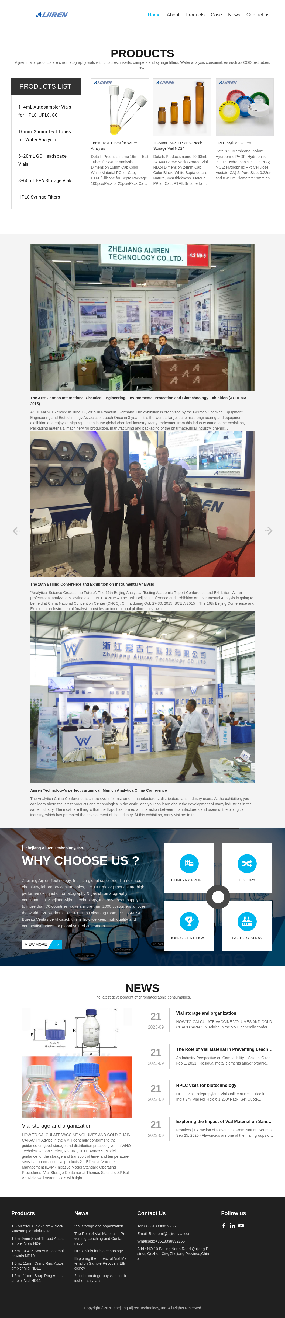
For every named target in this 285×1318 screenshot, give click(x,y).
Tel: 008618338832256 (156, 1226)
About (173, 15)
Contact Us (151, 1213)
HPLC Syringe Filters (39, 197)
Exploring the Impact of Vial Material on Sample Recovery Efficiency (100, 1263)
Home (154, 15)
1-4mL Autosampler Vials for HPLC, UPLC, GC (44, 111)
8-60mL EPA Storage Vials (45, 180)
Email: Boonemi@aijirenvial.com (164, 1234)
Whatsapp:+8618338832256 (161, 1241)
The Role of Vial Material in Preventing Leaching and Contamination (100, 1239)
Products (195, 15)
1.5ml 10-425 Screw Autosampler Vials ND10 (37, 1253)
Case (216, 15)
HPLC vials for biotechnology (98, 1251)
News (234, 15)
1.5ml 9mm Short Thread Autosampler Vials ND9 (37, 1241)
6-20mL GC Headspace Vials (42, 160)
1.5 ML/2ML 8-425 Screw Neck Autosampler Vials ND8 (37, 1228)
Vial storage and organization (98, 1226)
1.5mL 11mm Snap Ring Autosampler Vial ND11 (36, 1278)
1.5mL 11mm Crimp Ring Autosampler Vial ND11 (37, 1265)
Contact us (258, 15)
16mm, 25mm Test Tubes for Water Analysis (44, 135)
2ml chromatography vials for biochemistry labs (100, 1278)
